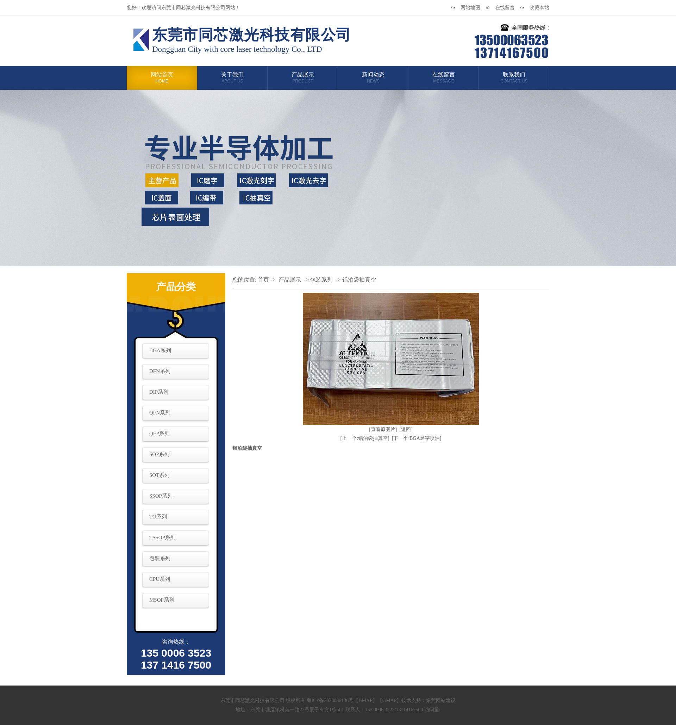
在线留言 (443, 78)
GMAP (389, 700)
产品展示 (303, 78)
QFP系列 (159, 433)
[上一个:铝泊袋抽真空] (364, 438)
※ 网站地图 (468, 7)
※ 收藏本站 (534, 7)
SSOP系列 (161, 496)
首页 (263, 280)
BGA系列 (160, 350)
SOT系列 (159, 475)
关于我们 (232, 78)
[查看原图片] (383, 429)
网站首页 (162, 78)
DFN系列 (159, 371)
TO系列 (158, 517)
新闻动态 (373, 78)
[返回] (406, 429)
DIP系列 (158, 392)
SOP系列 (159, 454)
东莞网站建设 (441, 700)
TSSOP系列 (162, 537)
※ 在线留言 (502, 7)
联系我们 (514, 78)
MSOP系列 (161, 600)
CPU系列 (159, 579)
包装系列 (159, 558)
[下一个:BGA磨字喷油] (417, 438)
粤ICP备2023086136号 (330, 700)
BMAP (365, 700)
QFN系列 (159, 413)
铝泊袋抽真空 (359, 280)
